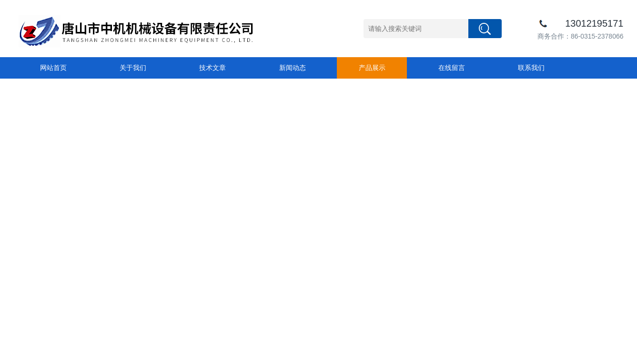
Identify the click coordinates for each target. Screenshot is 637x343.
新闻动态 (292, 67)
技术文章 (212, 67)
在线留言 (451, 67)
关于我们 (133, 67)
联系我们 (531, 67)
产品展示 (372, 67)
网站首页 (53, 67)
